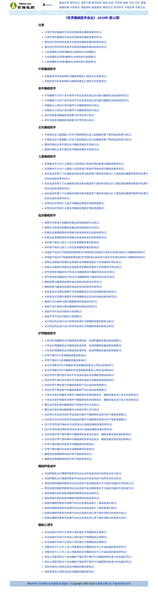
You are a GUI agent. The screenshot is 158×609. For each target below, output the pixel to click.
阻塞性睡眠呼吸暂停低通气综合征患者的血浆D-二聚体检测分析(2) (80, 508)
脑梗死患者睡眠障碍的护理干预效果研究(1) (68, 454)
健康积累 (64, 7)
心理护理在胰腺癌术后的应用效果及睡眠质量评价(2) (73, 37)
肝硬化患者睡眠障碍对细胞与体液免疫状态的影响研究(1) (75, 232)
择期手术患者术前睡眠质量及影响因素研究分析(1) (71, 222)
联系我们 (64, 583)
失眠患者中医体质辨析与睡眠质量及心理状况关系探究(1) (75, 76)
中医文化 (140, 7)
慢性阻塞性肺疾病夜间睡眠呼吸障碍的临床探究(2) (71, 498)
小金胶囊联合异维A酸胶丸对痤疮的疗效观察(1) (70, 52)
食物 (125, 2)
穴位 (137, 2)
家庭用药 (86, 7)
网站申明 (32, 583)
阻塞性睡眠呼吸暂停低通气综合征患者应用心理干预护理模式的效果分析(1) (85, 513)
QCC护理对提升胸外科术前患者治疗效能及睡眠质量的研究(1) (78, 424)
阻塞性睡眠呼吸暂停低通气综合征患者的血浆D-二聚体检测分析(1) (80, 503)
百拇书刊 (26, 12)
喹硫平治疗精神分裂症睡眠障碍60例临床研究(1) (70, 301)
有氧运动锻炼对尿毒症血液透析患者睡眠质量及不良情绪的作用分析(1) (83, 262)
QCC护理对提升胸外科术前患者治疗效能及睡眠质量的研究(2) (78, 429)
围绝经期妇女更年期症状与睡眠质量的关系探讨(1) (71, 144)
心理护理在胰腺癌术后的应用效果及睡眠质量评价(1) (73, 32)
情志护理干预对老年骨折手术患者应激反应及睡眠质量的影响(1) (79, 375)
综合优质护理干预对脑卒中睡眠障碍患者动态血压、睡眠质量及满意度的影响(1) (87, 434)
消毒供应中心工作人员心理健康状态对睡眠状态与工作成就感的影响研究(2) (85, 552)
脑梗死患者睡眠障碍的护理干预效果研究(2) (68, 459)
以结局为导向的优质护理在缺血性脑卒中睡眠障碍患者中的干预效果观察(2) (85, 419)
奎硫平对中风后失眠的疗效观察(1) (63, 311)
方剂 (131, 2)
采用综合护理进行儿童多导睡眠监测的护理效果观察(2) (74, 208)
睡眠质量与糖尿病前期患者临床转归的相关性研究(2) (73, 286)
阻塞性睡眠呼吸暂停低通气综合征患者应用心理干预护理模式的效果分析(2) (85, 518)
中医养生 (75, 7)
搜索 (143, 2)
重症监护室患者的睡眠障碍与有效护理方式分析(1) (71, 404)
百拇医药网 (101, 583)
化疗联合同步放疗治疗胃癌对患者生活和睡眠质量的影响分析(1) (79, 321)
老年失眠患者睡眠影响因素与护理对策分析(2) (69, 120)
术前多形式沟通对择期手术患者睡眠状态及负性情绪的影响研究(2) (80, 296)
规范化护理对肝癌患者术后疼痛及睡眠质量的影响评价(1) (75, 42)
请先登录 (47, 5)
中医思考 (129, 7)
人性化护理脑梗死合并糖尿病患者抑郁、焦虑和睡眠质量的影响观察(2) (83, 345)
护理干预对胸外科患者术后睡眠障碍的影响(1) (69, 444)
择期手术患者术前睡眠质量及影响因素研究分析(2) (71, 227)
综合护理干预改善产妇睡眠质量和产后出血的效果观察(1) (75, 385)
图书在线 (97, 2)
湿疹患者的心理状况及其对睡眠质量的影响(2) (69, 571)
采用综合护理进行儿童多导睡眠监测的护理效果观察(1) (74, 203)
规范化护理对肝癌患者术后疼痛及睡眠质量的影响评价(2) (75, 47)
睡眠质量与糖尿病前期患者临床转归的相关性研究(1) (73, 282)
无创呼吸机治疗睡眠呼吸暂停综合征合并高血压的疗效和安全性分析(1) (83, 473)
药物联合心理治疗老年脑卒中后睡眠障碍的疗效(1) (71, 105)
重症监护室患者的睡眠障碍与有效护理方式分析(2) (71, 409)
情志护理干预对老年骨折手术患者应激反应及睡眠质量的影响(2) (79, 380)
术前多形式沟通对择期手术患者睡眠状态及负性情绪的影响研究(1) (80, 291)
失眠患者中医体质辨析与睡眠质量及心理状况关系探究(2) (75, 81)
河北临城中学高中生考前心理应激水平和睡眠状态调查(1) (75, 532)
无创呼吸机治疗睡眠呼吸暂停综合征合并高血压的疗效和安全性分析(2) (83, 478)
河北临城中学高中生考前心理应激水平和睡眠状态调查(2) (75, 537)
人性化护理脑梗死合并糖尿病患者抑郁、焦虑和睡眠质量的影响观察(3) (83, 350)
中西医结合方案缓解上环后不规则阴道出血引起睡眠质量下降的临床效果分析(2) (87, 139)
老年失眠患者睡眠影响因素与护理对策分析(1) (69, 115)
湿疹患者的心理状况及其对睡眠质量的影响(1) (69, 566)
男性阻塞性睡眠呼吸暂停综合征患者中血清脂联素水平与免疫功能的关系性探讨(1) (89, 483)
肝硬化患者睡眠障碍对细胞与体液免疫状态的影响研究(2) (75, 237)
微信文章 (64, 2)
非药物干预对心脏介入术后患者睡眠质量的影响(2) (71, 247)
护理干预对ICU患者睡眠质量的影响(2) (65, 360)
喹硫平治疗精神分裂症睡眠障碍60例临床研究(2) (70, 306)
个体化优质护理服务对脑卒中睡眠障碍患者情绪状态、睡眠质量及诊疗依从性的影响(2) (91, 399)
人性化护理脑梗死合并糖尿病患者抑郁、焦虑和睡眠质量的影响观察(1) (83, 340)
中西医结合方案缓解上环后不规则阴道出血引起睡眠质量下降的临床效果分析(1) (87, 134)
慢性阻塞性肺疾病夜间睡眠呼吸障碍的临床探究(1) (71, 493)
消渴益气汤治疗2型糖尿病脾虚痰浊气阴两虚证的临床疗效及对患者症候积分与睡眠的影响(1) (94, 252)
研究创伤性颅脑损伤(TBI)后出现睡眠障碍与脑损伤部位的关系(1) (79, 272)
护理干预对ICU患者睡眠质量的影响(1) (65, 355)
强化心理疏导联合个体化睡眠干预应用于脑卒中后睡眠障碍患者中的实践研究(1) (87, 557)
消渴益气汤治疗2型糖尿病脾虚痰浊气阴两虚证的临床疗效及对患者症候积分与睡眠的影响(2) (94, 257)
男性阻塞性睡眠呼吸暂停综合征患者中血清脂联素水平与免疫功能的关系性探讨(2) (89, 488)
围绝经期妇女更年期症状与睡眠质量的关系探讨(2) (71, 149)
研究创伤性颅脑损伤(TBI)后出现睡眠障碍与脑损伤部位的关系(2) (79, 277)
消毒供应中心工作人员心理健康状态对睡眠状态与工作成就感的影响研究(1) (85, 547)
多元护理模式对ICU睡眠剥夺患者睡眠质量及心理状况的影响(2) (78, 370)
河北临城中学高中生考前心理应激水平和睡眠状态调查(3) (75, 542)
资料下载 (86, 2)
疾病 (105, 2)
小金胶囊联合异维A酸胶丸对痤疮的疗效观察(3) (70, 61)
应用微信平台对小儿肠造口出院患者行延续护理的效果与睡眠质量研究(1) (84, 163)
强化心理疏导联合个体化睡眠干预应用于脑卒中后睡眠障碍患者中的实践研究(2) (87, 561)
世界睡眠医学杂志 (56, 12)
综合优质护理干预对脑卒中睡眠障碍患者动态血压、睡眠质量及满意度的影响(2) (87, 439)
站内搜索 (53, 583)
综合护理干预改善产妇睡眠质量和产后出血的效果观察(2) (75, 390)
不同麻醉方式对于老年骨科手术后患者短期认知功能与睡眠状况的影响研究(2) (86, 100)
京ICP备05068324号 (119, 583)
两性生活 (108, 7)
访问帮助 (43, 583)
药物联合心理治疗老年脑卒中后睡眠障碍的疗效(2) (71, 110)
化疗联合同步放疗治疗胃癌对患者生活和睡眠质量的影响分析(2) (79, 326)
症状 (111, 2)
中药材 (118, 2)
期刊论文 (75, 2)
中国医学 (38, 12)
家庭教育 (97, 7)
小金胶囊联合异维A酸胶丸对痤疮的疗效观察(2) (70, 56)
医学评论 (118, 7)
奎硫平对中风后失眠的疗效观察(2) (63, 316)
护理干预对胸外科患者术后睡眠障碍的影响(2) (69, 449)
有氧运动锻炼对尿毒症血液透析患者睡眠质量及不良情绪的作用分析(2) (83, 267)
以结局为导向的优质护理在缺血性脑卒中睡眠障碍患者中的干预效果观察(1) (85, 414)
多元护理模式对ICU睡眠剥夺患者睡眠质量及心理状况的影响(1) (78, 365)
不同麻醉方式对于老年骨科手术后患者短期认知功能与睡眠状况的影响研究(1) (86, 95)
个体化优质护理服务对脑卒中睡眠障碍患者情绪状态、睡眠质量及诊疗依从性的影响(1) (91, 395)
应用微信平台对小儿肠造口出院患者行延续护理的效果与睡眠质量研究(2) (84, 168)
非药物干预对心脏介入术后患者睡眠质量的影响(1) (71, 242)
